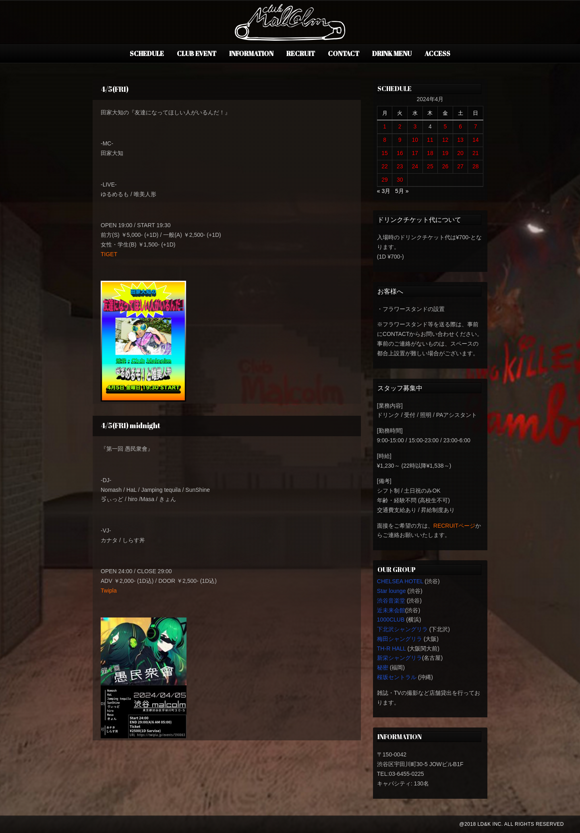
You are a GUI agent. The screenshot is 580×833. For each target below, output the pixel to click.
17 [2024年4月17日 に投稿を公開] (415, 153)
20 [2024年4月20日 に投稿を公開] (460, 153)
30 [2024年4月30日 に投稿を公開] (400, 179)
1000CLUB (391, 619)
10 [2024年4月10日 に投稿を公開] (415, 140)
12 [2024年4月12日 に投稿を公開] (445, 140)
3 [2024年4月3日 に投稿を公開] (414, 126)
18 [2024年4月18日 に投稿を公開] (430, 153)
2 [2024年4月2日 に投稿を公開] (400, 126)
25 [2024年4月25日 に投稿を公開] (430, 166)
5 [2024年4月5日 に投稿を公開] (445, 126)
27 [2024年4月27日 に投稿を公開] (460, 166)
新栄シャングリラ (399, 658)
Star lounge (391, 591)
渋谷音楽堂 (391, 600)
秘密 (382, 667)
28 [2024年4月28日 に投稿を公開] (475, 166)
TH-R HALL (391, 648)
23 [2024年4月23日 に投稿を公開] (400, 166)
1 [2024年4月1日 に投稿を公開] (384, 126)
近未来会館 (391, 610)
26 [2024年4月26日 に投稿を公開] (445, 166)
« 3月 (383, 191)
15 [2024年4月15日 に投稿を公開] (384, 153)
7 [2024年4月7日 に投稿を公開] (475, 126)
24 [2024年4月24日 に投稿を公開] (415, 166)
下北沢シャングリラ (402, 629)
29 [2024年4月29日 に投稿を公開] (384, 179)
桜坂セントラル (396, 677)
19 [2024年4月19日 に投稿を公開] (445, 153)
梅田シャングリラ (399, 639)
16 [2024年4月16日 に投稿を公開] (400, 153)
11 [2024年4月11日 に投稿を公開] (430, 140)
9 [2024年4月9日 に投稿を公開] (400, 140)
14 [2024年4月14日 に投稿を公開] (475, 140)
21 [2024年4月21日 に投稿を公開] (475, 153)
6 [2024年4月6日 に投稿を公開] (460, 126)
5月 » (401, 191)
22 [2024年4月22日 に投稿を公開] (384, 166)
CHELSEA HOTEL (400, 581)
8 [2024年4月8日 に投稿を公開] (384, 140)
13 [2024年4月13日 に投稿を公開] (460, 140)
